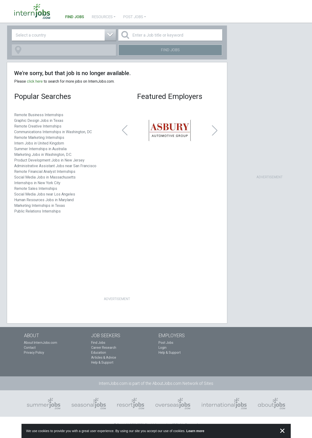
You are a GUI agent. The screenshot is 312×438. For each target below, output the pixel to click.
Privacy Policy (34, 352)
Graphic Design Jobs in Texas (38, 120)
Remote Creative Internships (37, 126)
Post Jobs (165, 342)
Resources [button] (102, 17)
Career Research (103, 347)
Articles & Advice (103, 357)
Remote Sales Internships (35, 188)
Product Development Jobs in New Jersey (49, 160)
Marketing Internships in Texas (39, 205)
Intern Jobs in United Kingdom (39, 143)
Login (162, 347)
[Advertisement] (117, 262)
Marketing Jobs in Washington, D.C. (43, 154)
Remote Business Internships (38, 115)
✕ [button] (282, 431)
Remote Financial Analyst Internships (44, 171)
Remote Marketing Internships (39, 137)
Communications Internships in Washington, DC (53, 132)
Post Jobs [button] (133, 17)
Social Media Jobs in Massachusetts (45, 177)
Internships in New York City (37, 183)
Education (98, 352)
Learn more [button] (195, 431)
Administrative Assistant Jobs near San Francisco (55, 166)
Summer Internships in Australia (40, 149)
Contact (30, 347)
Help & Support (102, 362)
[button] (125, 130)
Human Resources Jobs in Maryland (44, 200)
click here (35, 81)
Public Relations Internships (37, 211)
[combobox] (64, 35)
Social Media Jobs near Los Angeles (44, 194)
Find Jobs (170, 50)
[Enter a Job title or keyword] (170, 35)
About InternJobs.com (40, 342)
